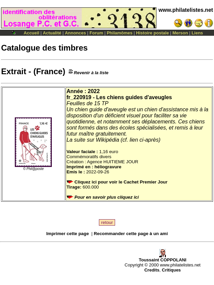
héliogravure (108, 166)
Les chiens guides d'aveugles (134, 97)
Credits (151, 270)
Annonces (75, 32)
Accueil (31, 32)
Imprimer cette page (67, 233)
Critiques (171, 270)
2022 (94, 91)
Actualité (52, 32)
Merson (180, 32)
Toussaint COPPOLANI (162, 257)
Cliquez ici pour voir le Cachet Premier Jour (118, 181)
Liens (197, 32)
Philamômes (120, 32)
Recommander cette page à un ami (131, 233)
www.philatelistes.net (185, 10)
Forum (96, 32)
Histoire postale (152, 32)
